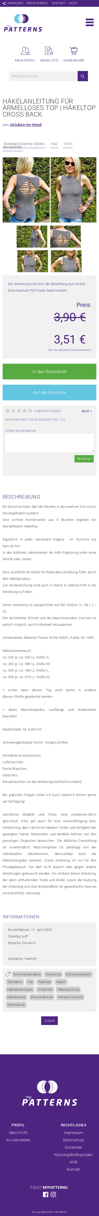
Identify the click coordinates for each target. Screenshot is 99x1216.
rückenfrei (45, 989)
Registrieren (37, 3)
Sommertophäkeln (27, 974)
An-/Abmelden (18, 1140)
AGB (73, 1162)
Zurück (49, 1021)
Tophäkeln (14, 982)
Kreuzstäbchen (42, 997)
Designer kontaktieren (24, 144)
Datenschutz (73, 1140)
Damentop (53, 974)
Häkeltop (44, 982)
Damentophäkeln (78, 974)
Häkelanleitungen (20, 989)
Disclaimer (73, 1147)
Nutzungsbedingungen (73, 1155)
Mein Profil (18, 1133)
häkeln (61, 982)
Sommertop (16, 1005)
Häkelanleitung (68, 989)
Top (30, 982)
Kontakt (59, 3)
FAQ (54, 144)
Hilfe (73, 3)
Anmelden (15, 3)
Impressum (73, 1133)
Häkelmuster (16, 997)
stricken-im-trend (25, 124)
